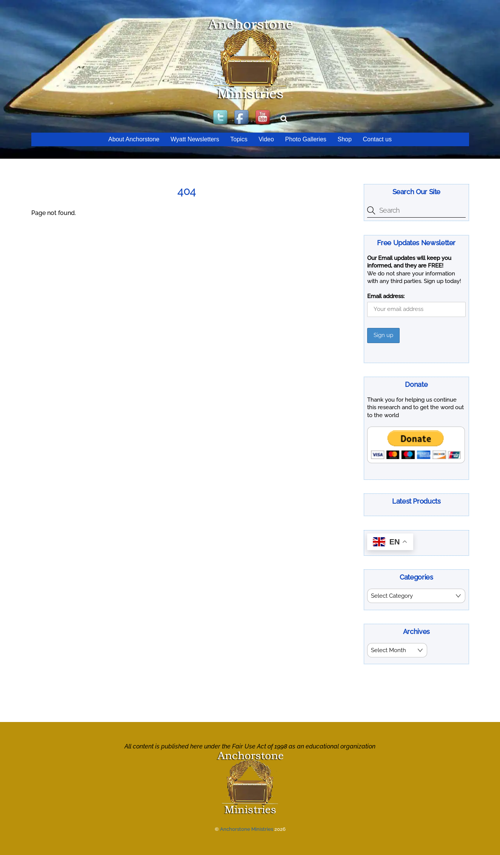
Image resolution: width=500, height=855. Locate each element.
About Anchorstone (133, 139)
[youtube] (263, 117)
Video (266, 139)
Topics (238, 139)
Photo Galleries (305, 139)
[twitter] (221, 117)
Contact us (377, 139)
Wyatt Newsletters (195, 139)
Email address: (386, 296)
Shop (344, 139)
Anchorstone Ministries (246, 828)
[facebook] (242, 117)
